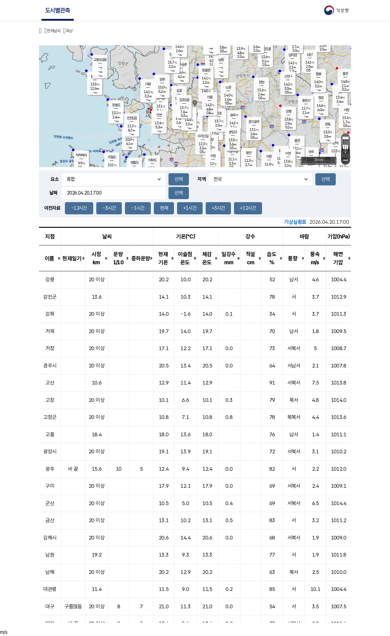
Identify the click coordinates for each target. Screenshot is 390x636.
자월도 (112, 157)
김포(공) (184, 100)
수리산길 (202, 136)
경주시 (49, 366)
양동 (327, 124)
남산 (309, 54)
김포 (179, 91)
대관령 (49, 589)
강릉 (49, 279)
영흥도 (134, 162)
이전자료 (52, 208)
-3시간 (109, 208)
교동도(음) (100, 60)
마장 (269, 156)
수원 (213, 156)
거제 (49, 331)
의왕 (210, 139)
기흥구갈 (232, 151)
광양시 (49, 451)
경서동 (161, 98)
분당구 (233, 132)
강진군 (49, 297)
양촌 (162, 79)
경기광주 (253, 122)
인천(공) (132, 118)
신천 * (288, 76)
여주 (311, 152)
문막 (335, 143)
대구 (49, 606)
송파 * (234, 115)
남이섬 (293, 55)
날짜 (53, 193)
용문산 (306, 100)
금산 (49, 520)
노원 (228, 87)
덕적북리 (81, 155)
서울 (209, 97)
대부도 (152, 160)
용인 (248, 153)
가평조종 (265, 49)
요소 (55, 179)
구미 (49, 486)
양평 (288, 111)
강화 (49, 314)
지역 (201, 179)
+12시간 (248, 208)
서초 (219, 113)
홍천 (345, 74)
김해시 (49, 538)
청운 (321, 98)
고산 (49, 383)
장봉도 (116, 105)
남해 (49, 572)
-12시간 (79, 208)
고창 (49, 400)
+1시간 (189, 208)
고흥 (49, 434)
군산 (49, 503)
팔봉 (318, 74)
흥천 (297, 141)
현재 (164, 208)
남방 (221, 60)
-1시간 (137, 208)
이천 (288, 153)
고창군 (49, 417)
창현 (261, 82)
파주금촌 (181, 64)
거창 (49, 348)
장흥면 (206, 70)
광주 (49, 469)
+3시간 (218, 208)
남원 (49, 555)
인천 (159, 115)
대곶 (148, 84)
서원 (346, 110)
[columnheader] (50, 258)
